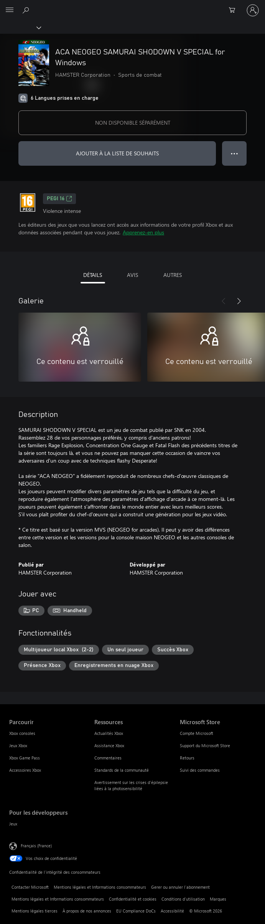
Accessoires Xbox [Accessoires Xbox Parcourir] (25, 770)
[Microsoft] (132, 5)
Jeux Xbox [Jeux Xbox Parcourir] (18, 745)
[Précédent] (223, 301)
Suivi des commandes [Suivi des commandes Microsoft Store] (200, 770)
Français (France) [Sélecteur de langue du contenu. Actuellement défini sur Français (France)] (36, 845)
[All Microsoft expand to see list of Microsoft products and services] (9, 10)
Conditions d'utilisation (183, 898)
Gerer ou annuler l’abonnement (180, 886)
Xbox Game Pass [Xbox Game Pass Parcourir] (24, 757)
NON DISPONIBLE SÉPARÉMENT (132, 122)
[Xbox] (20, 27)
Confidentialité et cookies (132, 898)
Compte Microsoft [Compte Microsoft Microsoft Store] (196, 733)
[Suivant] (239, 301)
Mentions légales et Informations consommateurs (100, 886)
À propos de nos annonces (87, 910)
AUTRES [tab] (172, 274)
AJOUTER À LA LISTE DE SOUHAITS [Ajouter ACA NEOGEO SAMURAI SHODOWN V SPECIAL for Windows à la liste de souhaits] (117, 153)
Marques (218, 898)
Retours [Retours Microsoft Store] (187, 757)
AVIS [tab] (132, 274)
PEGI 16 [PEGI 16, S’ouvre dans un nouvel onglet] (59, 199)
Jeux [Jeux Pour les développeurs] (13, 823)
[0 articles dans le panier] (234, 10)
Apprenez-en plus (143, 232)
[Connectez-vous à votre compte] (253, 10)
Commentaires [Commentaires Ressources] (108, 757)
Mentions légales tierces (35, 910)
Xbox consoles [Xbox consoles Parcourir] (22, 733)
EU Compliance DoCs (136, 910)
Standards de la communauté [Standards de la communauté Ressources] (121, 770)
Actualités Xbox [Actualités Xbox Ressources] (108, 733)
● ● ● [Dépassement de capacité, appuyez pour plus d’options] (234, 153)
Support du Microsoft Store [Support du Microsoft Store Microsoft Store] (205, 745)
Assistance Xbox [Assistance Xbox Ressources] (109, 745)
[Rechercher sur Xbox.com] (26, 10)
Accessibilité (172, 910)
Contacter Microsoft (30, 886)
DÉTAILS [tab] (92, 274)
